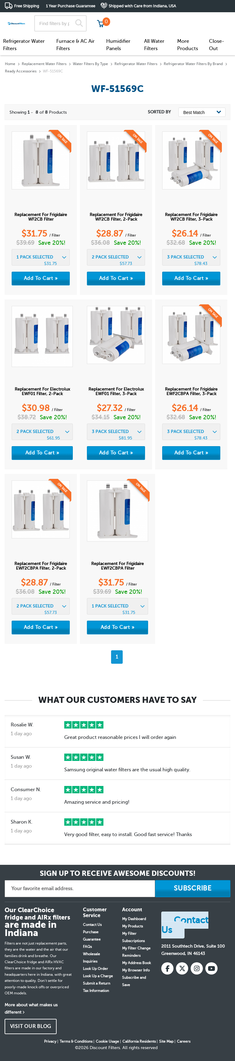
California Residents (139, 1041)
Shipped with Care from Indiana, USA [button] (142, 6)
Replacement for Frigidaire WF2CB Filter (40, 217)
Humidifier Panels (118, 45)
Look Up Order (95, 969)
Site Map (166, 1041)
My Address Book (136, 963)
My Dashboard (134, 919)
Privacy (50, 1041)
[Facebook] (167, 968)
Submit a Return (96, 983)
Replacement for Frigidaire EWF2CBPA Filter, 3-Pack (191, 391)
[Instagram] (197, 968)
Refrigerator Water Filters (24, 45)
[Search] (79, 23)
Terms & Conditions (76, 1041)
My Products (132, 926)
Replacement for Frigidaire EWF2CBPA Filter (117, 566)
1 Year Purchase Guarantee (70, 6)
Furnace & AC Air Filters (75, 45)
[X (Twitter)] (182, 968)
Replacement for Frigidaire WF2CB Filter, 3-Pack (191, 217)
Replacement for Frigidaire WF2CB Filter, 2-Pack (116, 217)
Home (10, 64)
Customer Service (176, 18)
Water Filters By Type (90, 64)
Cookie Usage (107, 1041)
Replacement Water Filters (44, 64)
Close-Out (216, 45)
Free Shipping (26, 6)
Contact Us (92, 925)
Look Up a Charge (98, 976)
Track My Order (132, 18)
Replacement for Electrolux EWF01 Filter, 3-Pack (116, 391)
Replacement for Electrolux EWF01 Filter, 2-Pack (42, 391)
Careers (183, 1041)
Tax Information (96, 991)
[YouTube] (211, 968)
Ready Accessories (20, 71)
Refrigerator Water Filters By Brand (193, 64)
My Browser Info (136, 970)
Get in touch (217, 19)
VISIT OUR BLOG (30, 1026)
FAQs (87, 947)
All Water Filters (154, 45)
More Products (187, 45)
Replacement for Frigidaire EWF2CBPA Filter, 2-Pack (40, 566)
